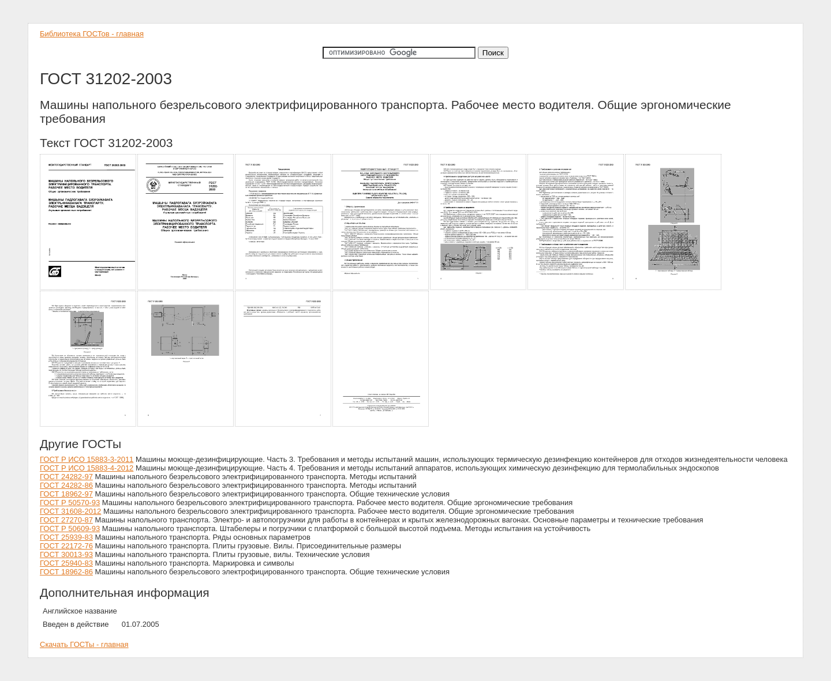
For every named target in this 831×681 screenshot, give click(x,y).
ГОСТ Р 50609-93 (70, 528)
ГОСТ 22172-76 (66, 545)
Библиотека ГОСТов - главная (92, 33)
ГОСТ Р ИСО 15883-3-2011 (86, 459)
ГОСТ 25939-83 (66, 537)
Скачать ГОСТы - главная (84, 644)
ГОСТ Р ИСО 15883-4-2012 (86, 468)
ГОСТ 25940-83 (66, 563)
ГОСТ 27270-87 (66, 520)
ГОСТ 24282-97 (66, 476)
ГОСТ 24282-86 (66, 485)
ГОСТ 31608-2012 (70, 511)
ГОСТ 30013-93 (66, 554)
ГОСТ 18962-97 (66, 494)
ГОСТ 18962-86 (66, 571)
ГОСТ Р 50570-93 (70, 502)
